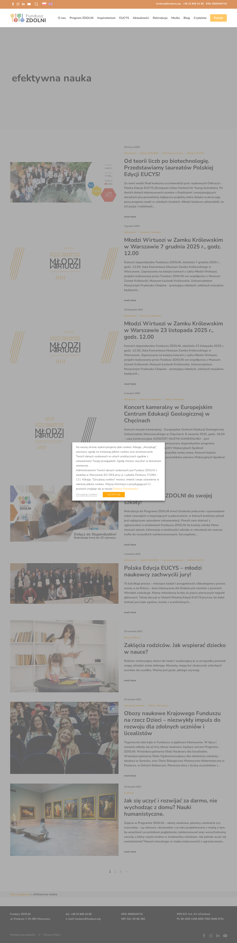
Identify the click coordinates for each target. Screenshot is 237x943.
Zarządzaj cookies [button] (86, 494)
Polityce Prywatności (125, 489)
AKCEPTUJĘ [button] (113, 494)
